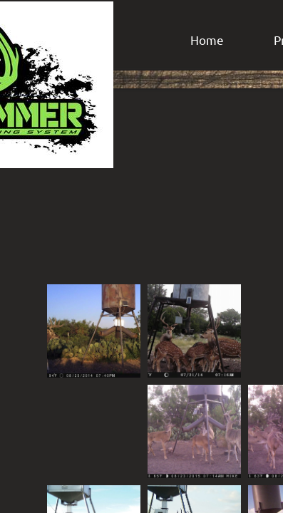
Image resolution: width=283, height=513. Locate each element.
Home (207, 39)
